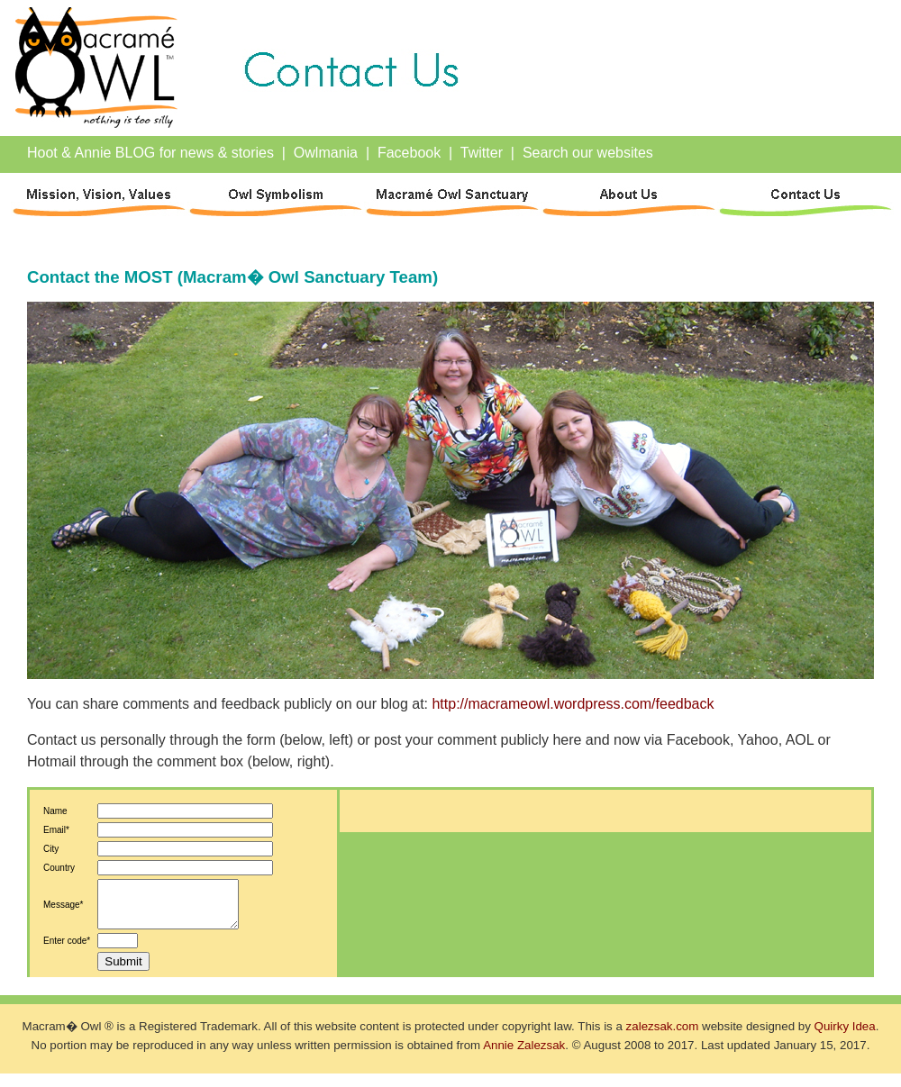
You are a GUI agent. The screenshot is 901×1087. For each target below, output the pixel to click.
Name (55, 811)
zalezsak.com (662, 1039)
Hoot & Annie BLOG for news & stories (150, 152)
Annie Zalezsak (524, 1058)
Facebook (409, 152)
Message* (63, 911)
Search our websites (588, 152)
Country (59, 868)
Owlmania (326, 152)
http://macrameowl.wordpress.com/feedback (573, 703)
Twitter (481, 152)
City (51, 849)
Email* (56, 830)
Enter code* (66, 954)
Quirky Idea (845, 1039)
